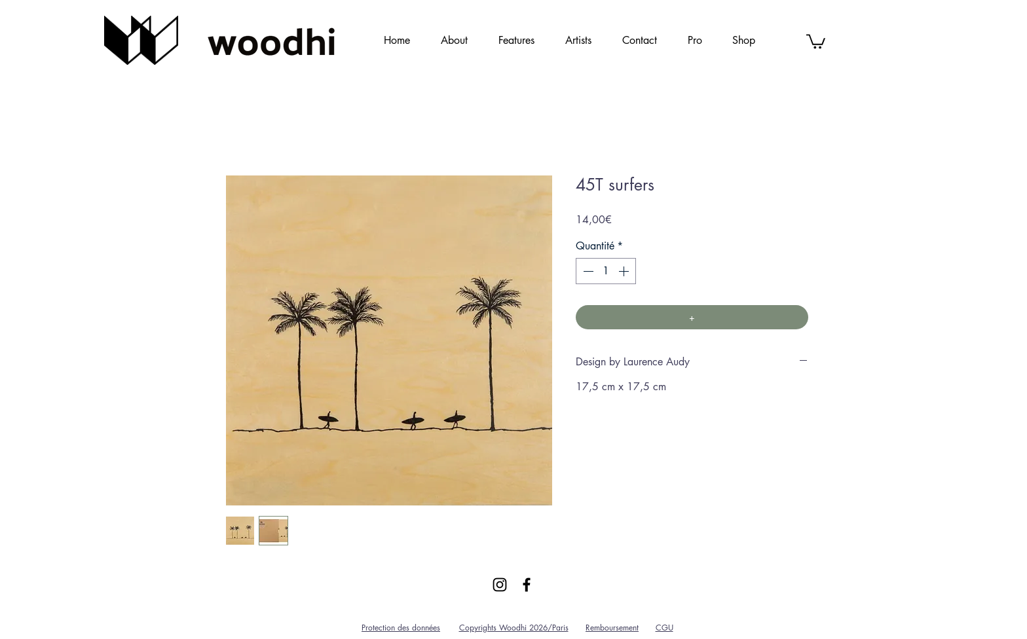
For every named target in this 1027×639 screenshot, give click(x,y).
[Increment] (625, 271)
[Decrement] (587, 271)
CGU (664, 627)
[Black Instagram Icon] (500, 584)
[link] (815, 40)
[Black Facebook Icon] (526, 584)
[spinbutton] (606, 271)
